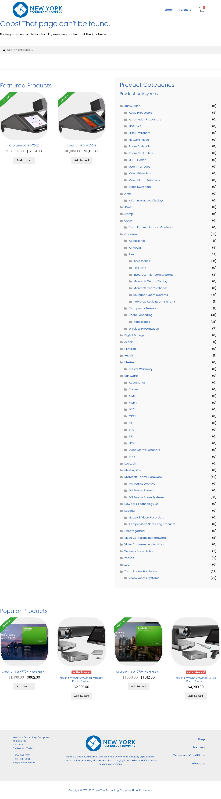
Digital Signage (134, 335)
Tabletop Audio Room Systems (154, 302)
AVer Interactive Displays (146, 200)
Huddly (129, 356)
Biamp (128, 214)
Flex (131, 254)
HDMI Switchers (139, 133)
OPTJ (132, 416)
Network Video (139, 140)
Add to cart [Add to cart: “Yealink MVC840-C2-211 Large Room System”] (195, 696)
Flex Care (139, 268)
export (129, 342)
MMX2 (133, 403)
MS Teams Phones (141, 490)
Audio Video (132, 106)
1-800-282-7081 (21, 755)
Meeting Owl (132, 470)
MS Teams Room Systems (146, 497)
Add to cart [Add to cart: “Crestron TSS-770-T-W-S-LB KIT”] (24, 686)
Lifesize (129, 362)
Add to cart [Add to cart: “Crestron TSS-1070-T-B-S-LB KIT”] (138, 686)
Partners (185, 10)
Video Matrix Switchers (144, 180)
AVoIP (128, 207)
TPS (131, 430)
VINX (132, 457)
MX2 (132, 409)
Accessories (137, 241)
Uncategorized (134, 531)
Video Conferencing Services (144, 544)
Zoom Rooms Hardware (140, 571)
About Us (198, 763)
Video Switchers (140, 187)
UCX (132, 443)
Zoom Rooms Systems (144, 578)
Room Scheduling (140, 315)
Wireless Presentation (144, 329)
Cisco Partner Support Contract (151, 227)
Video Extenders (140, 173)
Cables (133, 389)
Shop (168, 10)
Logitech (130, 464)
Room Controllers (141, 153)
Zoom (128, 565)
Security (130, 511)
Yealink (129, 558)
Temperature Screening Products (152, 524)
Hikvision (130, 349)
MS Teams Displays (142, 484)
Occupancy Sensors (142, 308)
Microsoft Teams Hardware (143, 477)
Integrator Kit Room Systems (153, 275)
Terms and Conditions (189, 755)
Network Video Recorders (146, 518)
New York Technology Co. (141, 504)
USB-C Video (137, 160)
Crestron (130, 234)
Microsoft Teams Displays (151, 281)
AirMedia (135, 248)
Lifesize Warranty (140, 369)
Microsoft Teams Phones (150, 288)
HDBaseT (135, 126)
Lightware (131, 376)
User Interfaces (139, 167)
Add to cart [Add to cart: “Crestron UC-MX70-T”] (81, 160)
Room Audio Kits (140, 146)
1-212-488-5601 (21, 759)
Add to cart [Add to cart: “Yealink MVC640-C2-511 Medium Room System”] (81, 696)
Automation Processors (145, 119)
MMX (132, 396)
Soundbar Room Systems (150, 295)
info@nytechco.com (24, 762)
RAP (131, 423)
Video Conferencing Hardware (145, 538)
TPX (131, 437)
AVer (127, 194)
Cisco (128, 221)
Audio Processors (140, 113)
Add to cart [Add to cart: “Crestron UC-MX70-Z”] (24, 160)
